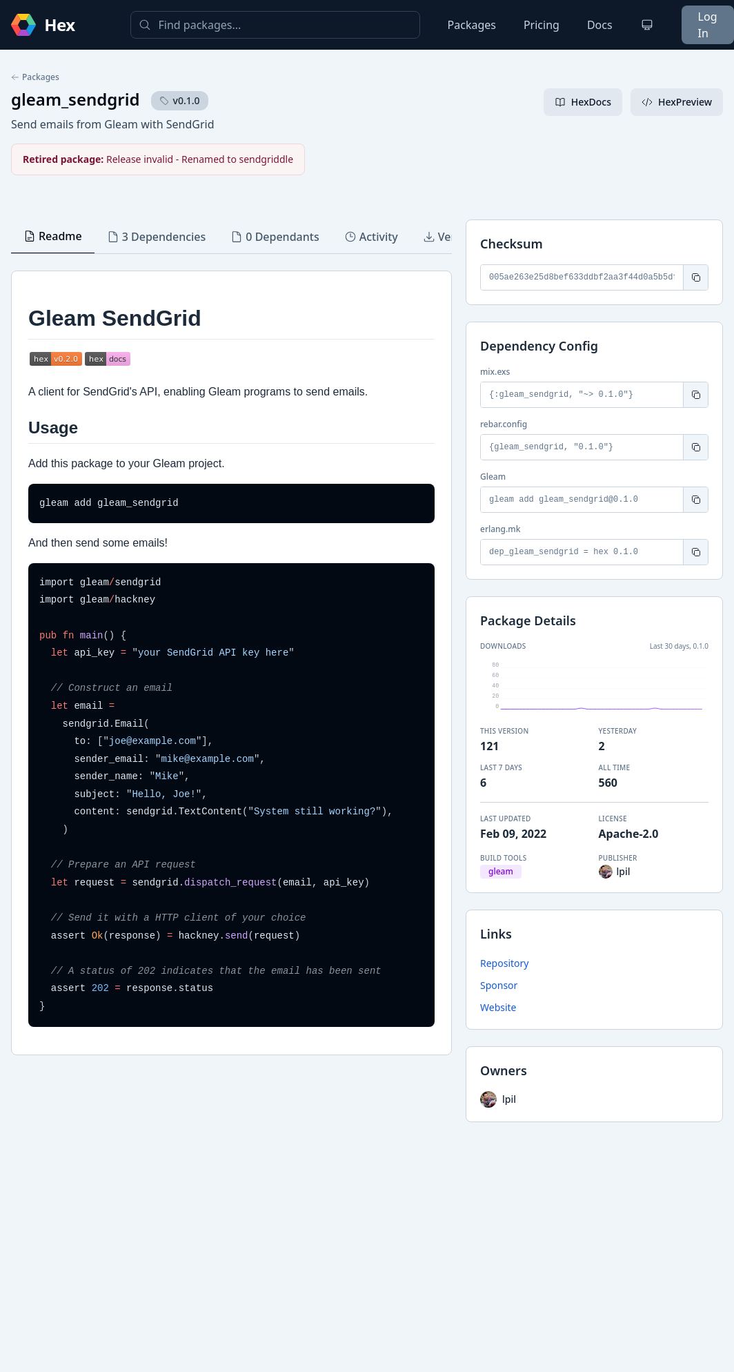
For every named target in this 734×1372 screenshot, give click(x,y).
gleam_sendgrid (75, 99)
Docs (600, 24)
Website (498, 1007)
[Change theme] (647, 25)
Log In (707, 25)
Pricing (541, 24)
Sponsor (498, 985)
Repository (504, 963)
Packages (472, 24)
